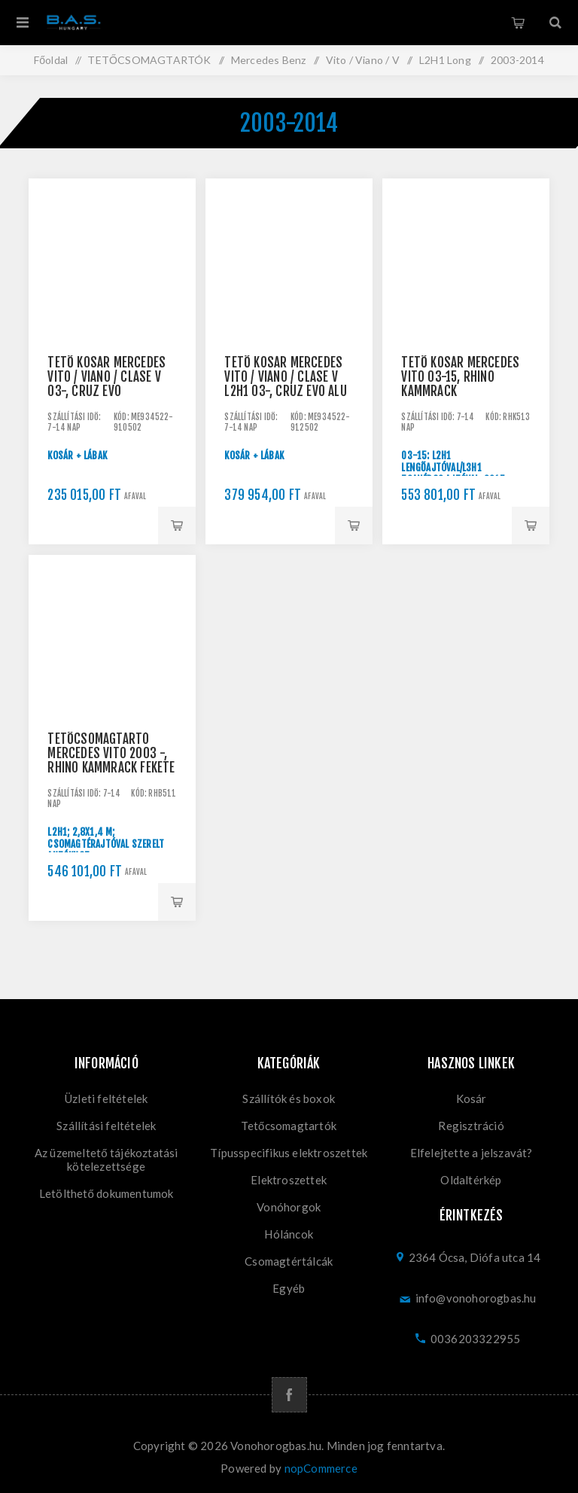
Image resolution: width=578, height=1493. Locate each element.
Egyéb (288, 1288)
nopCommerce (320, 1468)
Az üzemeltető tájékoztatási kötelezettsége (106, 1159)
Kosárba (177, 525)
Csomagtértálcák (289, 1261)
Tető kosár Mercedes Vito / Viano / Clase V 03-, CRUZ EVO (106, 376)
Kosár (518, 22)
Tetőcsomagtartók (288, 1125)
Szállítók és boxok (288, 1098)
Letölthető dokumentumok (106, 1193)
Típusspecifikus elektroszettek (288, 1152)
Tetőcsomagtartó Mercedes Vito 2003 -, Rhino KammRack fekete (111, 753)
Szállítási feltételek (106, 1125)
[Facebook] (289, 1394)
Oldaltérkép (470, 1180)
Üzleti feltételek (106, 1098)
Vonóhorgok (289, 1207)
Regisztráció (470, 1125)
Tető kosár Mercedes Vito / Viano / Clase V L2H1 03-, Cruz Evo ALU (285, 376)
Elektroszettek (289, 1180)
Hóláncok (288, 1234)
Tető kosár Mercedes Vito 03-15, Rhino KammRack (460, 376)
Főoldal (51, 59)
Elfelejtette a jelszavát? (471, 1152)
